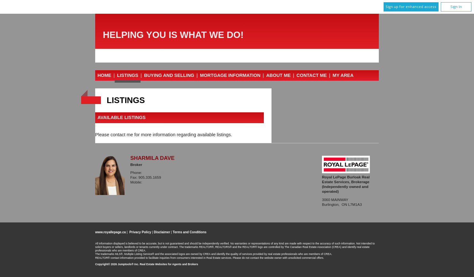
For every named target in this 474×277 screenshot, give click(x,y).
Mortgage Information (230, 75)
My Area (343, 75)
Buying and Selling (169, 75)
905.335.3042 (155, 173)
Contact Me (311, 75)
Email (135, 187)
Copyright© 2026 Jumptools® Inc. (117, 264)
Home (104, 75)
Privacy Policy (140, 232)
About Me (278, 75)
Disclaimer (162, 232)
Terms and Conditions (190, 232)
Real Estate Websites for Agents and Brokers (169, 264)
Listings (127, 75)
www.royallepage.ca (110, 232)
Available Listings (121, 117)
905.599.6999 (155, 182)
